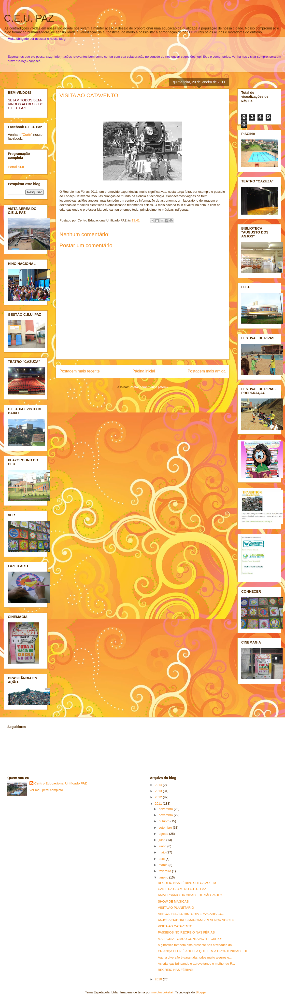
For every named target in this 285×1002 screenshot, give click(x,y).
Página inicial (143, 371)
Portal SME (16, 167)
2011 (159, 803)
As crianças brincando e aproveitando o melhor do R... (196, 963)
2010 (159, 979)
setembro (166, 827)
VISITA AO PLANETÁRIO (176, 907)
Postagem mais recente (79, 371)
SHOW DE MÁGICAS (173, 901)
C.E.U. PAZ (29, 18)
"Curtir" (26, 135)
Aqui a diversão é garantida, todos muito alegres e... (195, 957)
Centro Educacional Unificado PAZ (60, 783)
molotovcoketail (162, 992)
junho (163, 846)
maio (163, 852)
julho (162, 840)
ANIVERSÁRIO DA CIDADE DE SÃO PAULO (190, 895)
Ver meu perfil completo (46, 790)
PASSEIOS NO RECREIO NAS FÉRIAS (186, 932)
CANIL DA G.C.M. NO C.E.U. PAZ (182, 889)
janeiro (164, 877)
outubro (165, 821)
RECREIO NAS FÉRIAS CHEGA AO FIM (187, 883)
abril (162, 859)
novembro (166, 815)
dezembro (166, 809)
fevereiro (165, 871)
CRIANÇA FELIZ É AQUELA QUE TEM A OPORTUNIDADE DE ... (205, 951)
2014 (159, 785)
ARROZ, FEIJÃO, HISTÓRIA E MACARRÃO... (191, 914)
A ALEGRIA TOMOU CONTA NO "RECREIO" (190, 939)
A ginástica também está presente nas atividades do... (196, 945)
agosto (164, 834)
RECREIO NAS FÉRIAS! (175, 970)
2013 (159, 791)
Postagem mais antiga (207, 371)
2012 (159, 797)
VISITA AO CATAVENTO (88, 95)
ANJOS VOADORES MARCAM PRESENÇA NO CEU (196, 920)
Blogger (201, 992)
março (164, 865)
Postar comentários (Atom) (149, 387)
